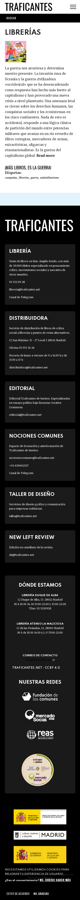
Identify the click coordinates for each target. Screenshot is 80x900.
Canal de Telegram (21, 297)
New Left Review (31, 537)
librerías (24, 177)
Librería (20, 251)
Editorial (22, 388)
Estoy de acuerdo (18, 893)
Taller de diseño (31, 494)
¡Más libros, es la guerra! (28, 167)
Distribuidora (28, 318)
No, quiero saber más (55, 880)
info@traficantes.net (40, 659)
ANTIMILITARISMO (49, 177)
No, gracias (41, 893)
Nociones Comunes (36, 436)
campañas (11, 177)
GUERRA (34, 177)
